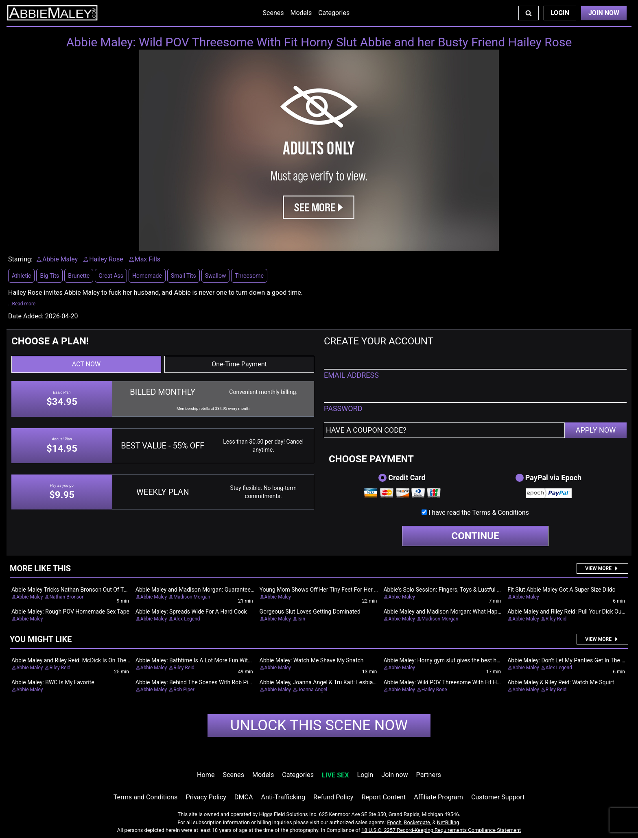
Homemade (147, 275)
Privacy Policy (206, 797)
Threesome (249, 275)
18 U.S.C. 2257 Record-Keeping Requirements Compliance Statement (441, 830)
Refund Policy (333, 797)
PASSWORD (343, 408)
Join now (394, 775)
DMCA (243, 797)
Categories (334, 13)
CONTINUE (475, 536)
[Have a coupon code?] (444, 430)
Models (301, 13)
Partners (428, 775)
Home (205, 775)
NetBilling (448, 822)
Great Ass (110, 275)
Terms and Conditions (146, 797)
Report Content (383, 797)
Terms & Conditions (500, 512)
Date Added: (26, 316)
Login (560, 13)
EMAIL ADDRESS (351, 375)
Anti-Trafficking (283, 797)
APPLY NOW (596, 430)
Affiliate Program (438, 797)
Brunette (79, 275)
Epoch (394, 822)
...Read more (21, 304)
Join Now (603, 13)
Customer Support (497, 797)
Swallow (215, 275)
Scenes (273, 13)
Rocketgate (417, 822)
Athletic (21, 275)
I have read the (478, 512)
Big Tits (49, 275)
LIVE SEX (335, 775)
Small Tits (183, 275)
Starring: (20, 259)
